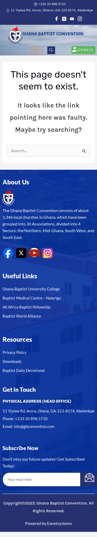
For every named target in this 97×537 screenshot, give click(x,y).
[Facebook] (56, 18)
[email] (42, 479)
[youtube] (34, 252)
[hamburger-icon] (36, 50)
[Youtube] (71, 18)
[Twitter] (64, 18)
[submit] (88, 479)
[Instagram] (79, 18)
